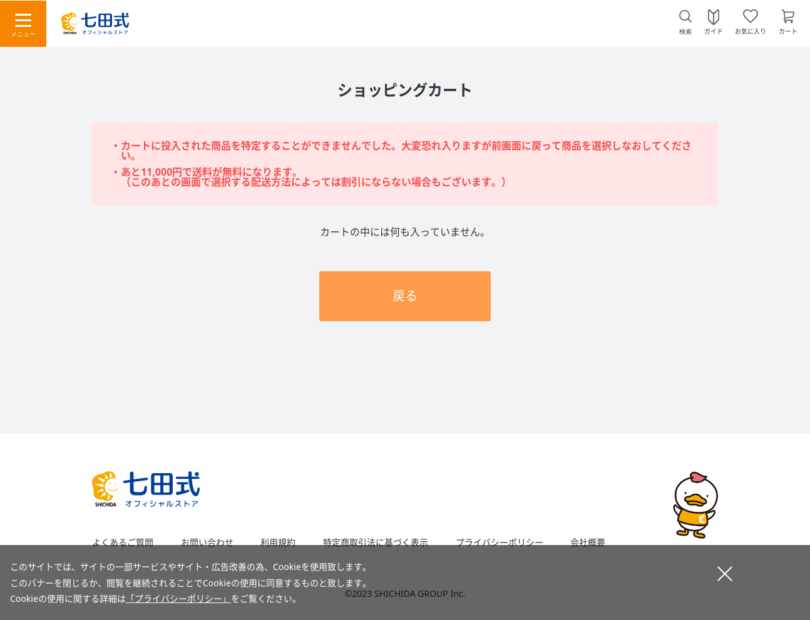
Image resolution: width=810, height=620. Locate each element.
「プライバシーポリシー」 (178, 598)
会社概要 (587, 542)
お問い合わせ (207, 542)
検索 (685, 31)
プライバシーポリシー (499, 542)
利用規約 (277, 542)
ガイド (713, 30)
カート (788, 30)
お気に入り (750, 30)
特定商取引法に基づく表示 (375, 542)
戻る (405, 296)
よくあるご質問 (122, 542)
